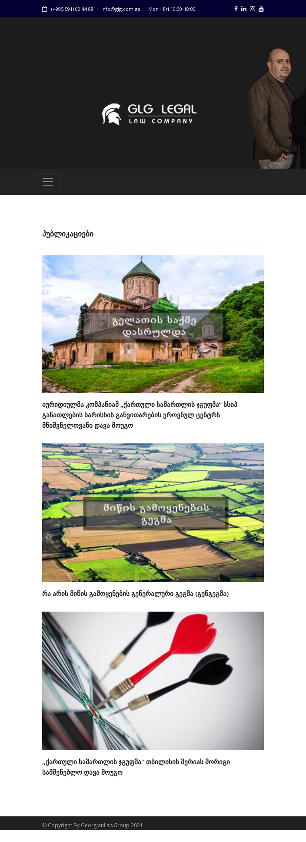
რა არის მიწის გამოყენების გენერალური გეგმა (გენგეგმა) (135, 596)
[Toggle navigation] (48, 184)
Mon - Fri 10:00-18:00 (172, 9)
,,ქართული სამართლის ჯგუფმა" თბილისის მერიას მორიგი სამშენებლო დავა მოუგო (136, 769)
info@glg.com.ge (120, 9)
